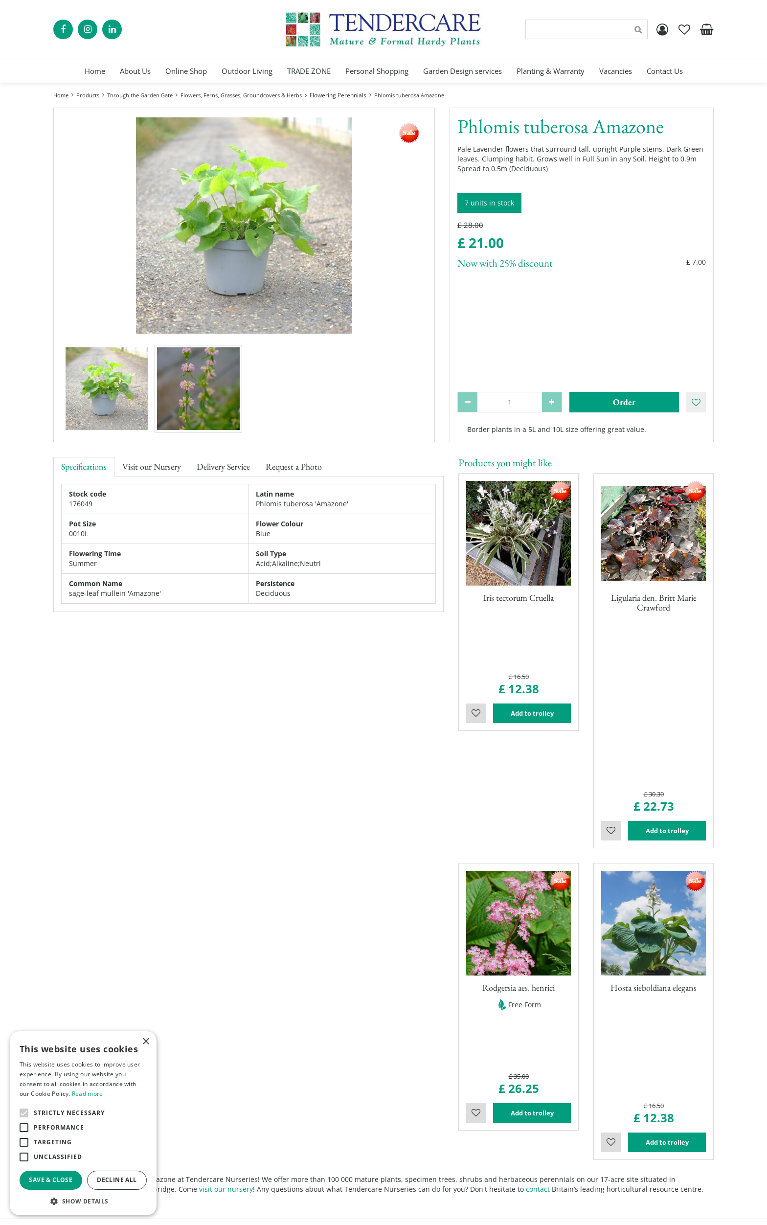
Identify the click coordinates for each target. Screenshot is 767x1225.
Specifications (84, 466)
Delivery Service (223, 466)
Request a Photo (294, 466)
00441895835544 (587, 1156)
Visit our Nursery (151, 466)
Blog (398, 1141)
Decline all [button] (116, 1180)
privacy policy (496, 1210)
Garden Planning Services (433, 1112)
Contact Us (408, 1151)
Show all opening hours (260, 1156)
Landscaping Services (426, 1122)
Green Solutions (362, 1210)
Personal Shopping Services (436, 1102)
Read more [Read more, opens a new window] (87, 1093)
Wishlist (476, 659)
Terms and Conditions (427, 1161)
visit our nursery (226, 933)
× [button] (145, 1041)
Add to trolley (532, 659)
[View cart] (706, 29)
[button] (83, 1200)
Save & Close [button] (50, 1180)
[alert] (83, 1123)
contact (538, 933)
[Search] (586, 29)
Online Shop (411, 1092)
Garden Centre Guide (431, 1210)
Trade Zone (409, 1131)
